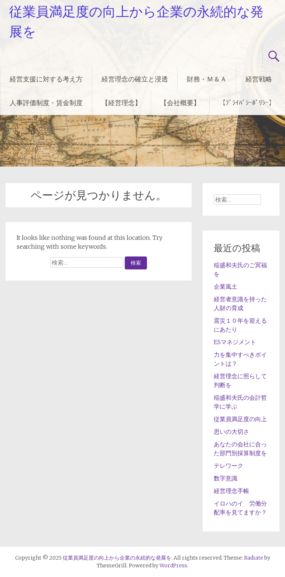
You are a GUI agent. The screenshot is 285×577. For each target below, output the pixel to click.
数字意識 (225, 478)
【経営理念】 (121, 103)
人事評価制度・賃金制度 (46, 103)
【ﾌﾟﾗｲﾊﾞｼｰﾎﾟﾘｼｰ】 (247, 103)
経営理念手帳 (231, 490)
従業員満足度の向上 (240, 419)
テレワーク (228, 465)
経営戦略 (258, 79)
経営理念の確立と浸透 (135, 79)
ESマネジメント (235, 342)
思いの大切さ (231, 431)
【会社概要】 (180, 103)
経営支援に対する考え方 (46, 79)
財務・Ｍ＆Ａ (207, 79)
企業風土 (225, 286)
